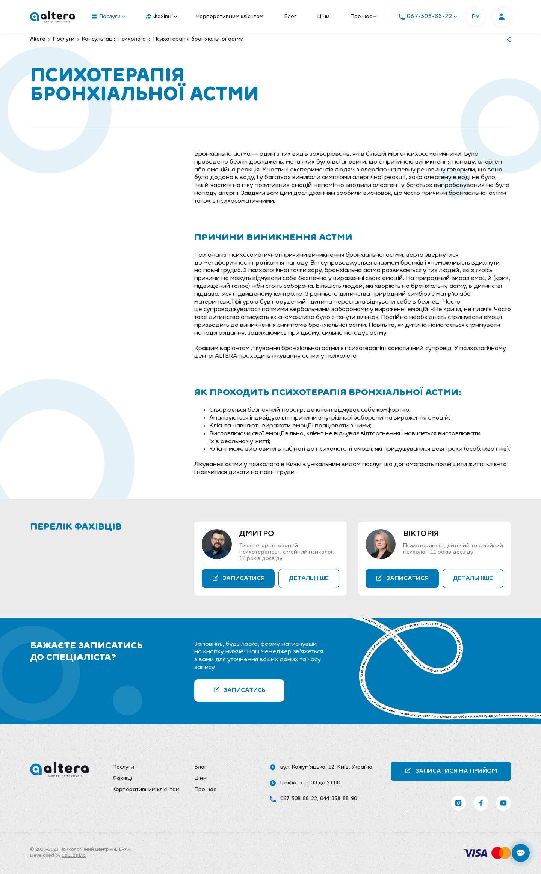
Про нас (363, 17)
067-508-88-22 (298, 799)
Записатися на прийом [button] (451, 770)
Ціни (323, 17)
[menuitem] (107, 17)
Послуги (108, 17)
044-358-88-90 (338, 799)
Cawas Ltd (74, 855)
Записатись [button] (239, 689)
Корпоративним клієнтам (229, 17)
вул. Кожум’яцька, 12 (307, 767)
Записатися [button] (238, 578)
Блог (290, 17)
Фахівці (161, 17)
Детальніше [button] (309, 579)
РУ (475, 17)
